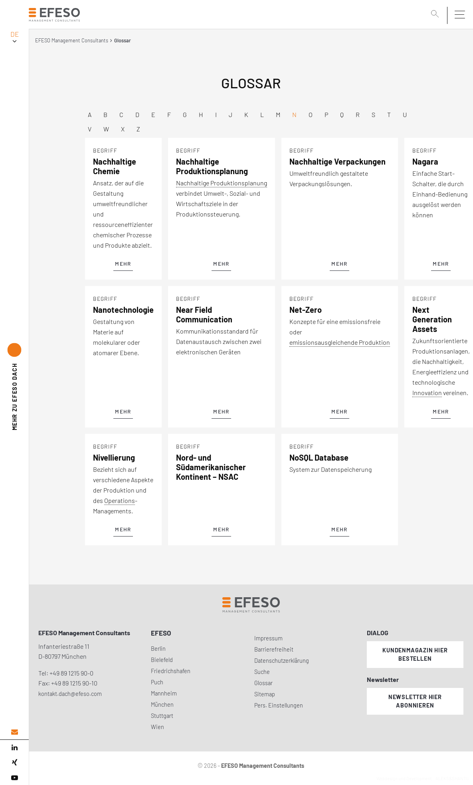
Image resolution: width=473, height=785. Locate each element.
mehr (123, 263)
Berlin (158, 648)
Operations (119, 500)
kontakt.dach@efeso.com (70, 693)
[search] (436, 15)
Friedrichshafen (170, 671)
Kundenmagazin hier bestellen (414, 654)
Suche (262, 671)
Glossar (263, 683)
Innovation (427, 392)
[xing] (14, 762)
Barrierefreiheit (273, 649)
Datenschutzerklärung (281, 660)
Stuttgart (162, 715)
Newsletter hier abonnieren (415, 701)
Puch (157, 682)
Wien (157, 726)
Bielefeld (162, 659)
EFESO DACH (14, 396)
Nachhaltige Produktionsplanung (221, 183)
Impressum (268, 638)
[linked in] (14, 747)
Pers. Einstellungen (278, 705)
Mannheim (164, 693)
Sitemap (264, 694)
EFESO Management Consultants (71, 40)
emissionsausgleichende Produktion (339, 342)
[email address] (14, 732)
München (162, 704)
